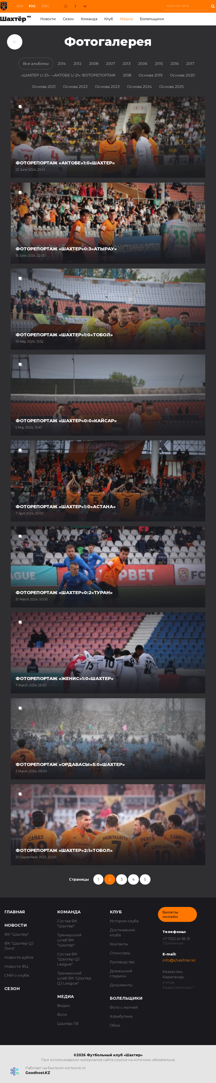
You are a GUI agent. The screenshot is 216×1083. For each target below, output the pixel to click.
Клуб (108, 19)
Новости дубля (19, 957)
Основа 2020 (182, 75)
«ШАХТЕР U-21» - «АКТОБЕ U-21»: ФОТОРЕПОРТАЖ (68, 75)
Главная (14, 912)
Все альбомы (36, 63)
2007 (110, 63)
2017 (190, 63)
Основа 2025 (171, 86)
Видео (63, 1005)
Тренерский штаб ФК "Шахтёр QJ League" (74, 978)
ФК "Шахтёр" (16, 934)
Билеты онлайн (170, 914)
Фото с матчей (124, 1007)
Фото (62, 1014)
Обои (115, 1025)
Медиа (126, 19)
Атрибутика (121, 1016)
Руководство (122, 962)
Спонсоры (120, 953)
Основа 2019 (151, 75)
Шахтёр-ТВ (67, 1023)
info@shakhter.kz (179, 960)
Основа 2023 (107, 86)
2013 (126, 63)
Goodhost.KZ (37, 1073)
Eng (45, 6)
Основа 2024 (139, 86)
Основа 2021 (44, 86)
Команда (89, 19)
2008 (93, 63)
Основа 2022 (75, 86)
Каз (19, 6)
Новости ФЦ (16, 966)
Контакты (119, 944)
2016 (174, 63)
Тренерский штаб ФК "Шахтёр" (69, 940)
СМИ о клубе (16, 975)
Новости (48, 19)
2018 (127, 75)
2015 (159, 63)
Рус (32, 6)
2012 (77, 63)
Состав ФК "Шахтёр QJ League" (68, 959)
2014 (62, 63)
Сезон (68, 19)
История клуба (124, 921)
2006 (142, 63)
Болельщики (152, 19)
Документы (121, 985)
